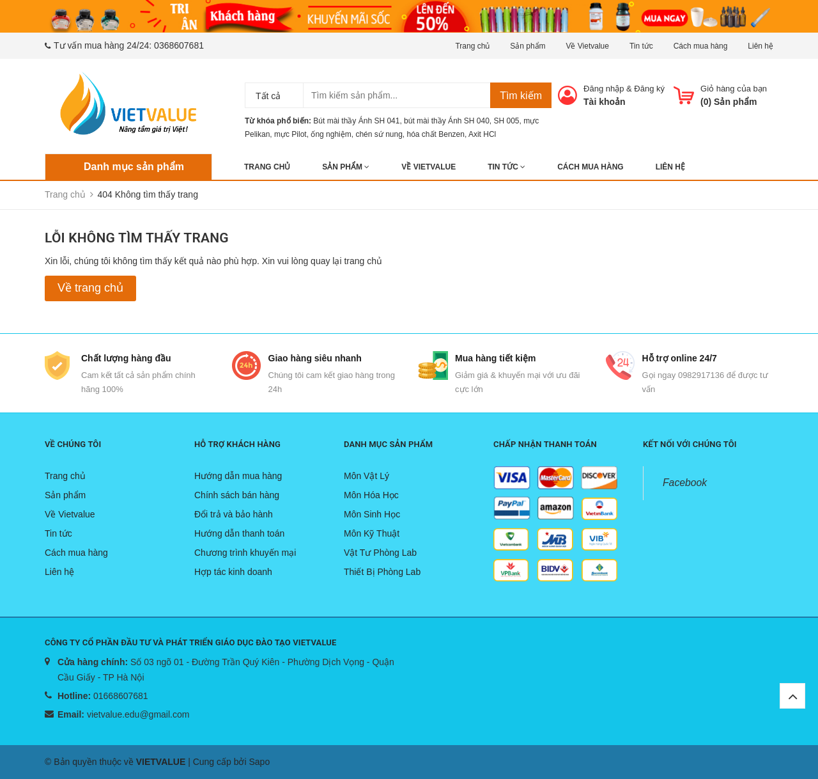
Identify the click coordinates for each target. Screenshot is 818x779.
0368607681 (179, 45)
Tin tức (641, 46)
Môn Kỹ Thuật (371, 533)
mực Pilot (290, 134)
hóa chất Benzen (436, 134)
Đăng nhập (603, 88)
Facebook (685, 482)
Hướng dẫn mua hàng (238, 476)
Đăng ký (649, 88)
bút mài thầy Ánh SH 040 (447, 120)
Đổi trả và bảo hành (233, 514)
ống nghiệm (331, 134)
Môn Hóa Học (371, 495)
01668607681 (120, 696)
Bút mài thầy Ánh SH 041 (356, 120)
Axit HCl (482, 134)
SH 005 (507, 120)
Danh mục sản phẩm (134, 166)
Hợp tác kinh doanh (233, 572)
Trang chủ (472, 46)
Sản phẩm (527, 46)
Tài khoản (604, 102)
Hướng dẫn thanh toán (239, 533)
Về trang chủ (90, 287)
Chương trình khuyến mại (245, 552)
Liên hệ (760, 46)
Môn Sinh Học (372, 514)
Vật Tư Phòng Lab (380, 552)
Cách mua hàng (701, 46)
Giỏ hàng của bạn (733, 88)
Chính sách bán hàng (236, 495)
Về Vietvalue (587, 46)
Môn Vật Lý (366, 476)
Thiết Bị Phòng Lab (382, 572)
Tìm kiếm (521, 95)
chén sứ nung (378, 134)
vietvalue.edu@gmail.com (138, 714)
